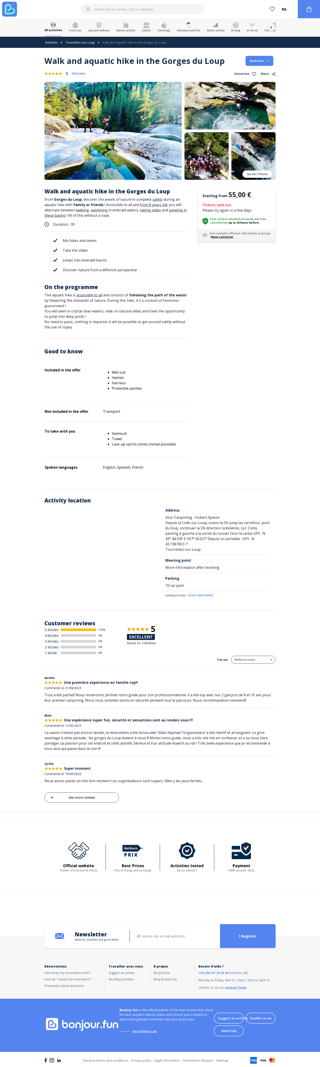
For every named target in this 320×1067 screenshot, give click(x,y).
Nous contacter (222, 237)
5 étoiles (52, 629)
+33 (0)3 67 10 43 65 (213, 973)
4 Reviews (78, 73)
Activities (51, 42)
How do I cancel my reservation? (67, 979)
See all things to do (144, 1031)
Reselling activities (121, 979)
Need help (229, 1031)
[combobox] (143, 9)
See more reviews (72, 797)
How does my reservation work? (67, 973)
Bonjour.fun (162, 973)
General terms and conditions (105, 1060)
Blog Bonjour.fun (165, 979)
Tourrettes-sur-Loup (80, 42)
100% (101, 630)
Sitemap (222, 1060)
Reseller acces (260, 1018)
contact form (235, 987)
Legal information (167, 1060)
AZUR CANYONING (200, 595)
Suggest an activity (122, 973)
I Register (247, 936)
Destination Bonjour (198, 1060)
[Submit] (89, 9)
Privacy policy (141, 1060)
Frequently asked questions (64, 986)
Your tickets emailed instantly (231, 219)
